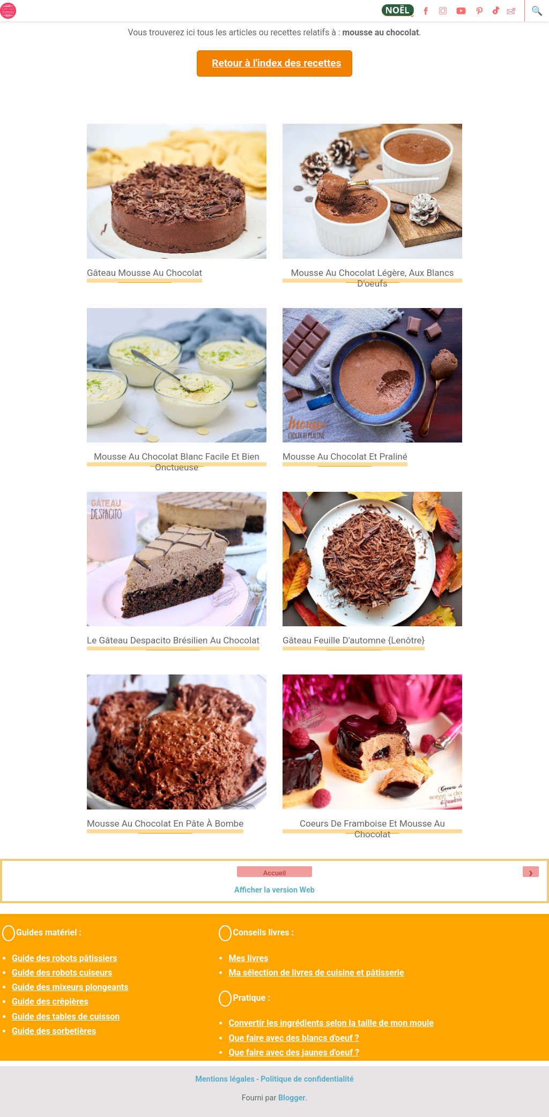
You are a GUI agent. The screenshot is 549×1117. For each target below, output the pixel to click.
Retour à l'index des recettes (276, 63)
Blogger (292, 1098)
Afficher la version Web (274, 890)
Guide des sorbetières (54, 1031)
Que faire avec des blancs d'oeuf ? (293, 1038)
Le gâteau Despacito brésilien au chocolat (173, 640)
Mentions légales (225, 1079)
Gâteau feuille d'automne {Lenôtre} (354, 640)
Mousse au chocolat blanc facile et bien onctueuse (176, 462)
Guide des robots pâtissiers (64, 958)
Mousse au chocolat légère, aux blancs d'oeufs (372, 278)
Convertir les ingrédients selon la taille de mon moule (330, 1023)
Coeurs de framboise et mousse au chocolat (372, 828)
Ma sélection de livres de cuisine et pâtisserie (316, 973)
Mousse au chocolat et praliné (345, 456)
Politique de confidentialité (307, 1079)
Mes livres (248, 958)
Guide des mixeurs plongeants (70, 987)
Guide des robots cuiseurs (62, 973)
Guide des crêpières (50, 1001)
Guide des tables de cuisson (66, 1016)
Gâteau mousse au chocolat (144, 272)
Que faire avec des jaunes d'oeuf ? (293, 1052)
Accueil (274, 873)
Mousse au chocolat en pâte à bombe (165, 823)
